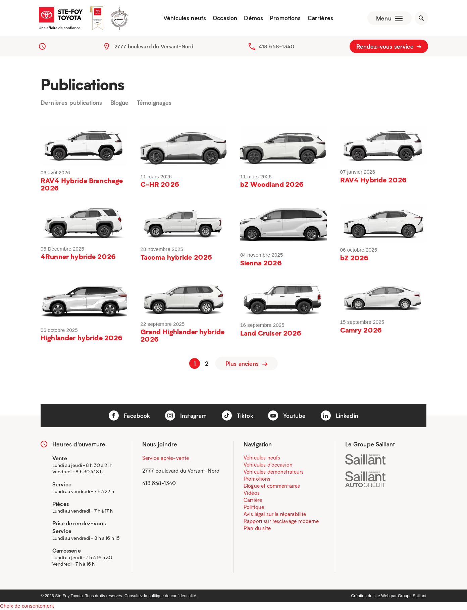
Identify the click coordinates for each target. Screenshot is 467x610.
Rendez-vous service (388, 47)
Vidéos (252, 493)
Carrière (253, 500)
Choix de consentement (27, 606)
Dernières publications (71, 103)
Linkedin (339, 416)
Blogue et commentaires (272, 486)
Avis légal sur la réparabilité (275, 514)
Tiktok (237, 416)
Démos (252, 18)
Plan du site (257, 528)
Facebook (129, 416)
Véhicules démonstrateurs (274, 472)
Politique (254, 507)
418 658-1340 (276, 47)
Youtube (287, 416)
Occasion (224, 18)
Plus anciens (246, 364)
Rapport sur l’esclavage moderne (281, 521)
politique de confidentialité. (172, 596)
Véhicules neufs (184, 18)
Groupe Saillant (412, 596)
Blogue (119, 103)
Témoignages (154, 103)
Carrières (319, 18)
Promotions (284, 18)
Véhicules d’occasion (268, 465)
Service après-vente (165, 458)
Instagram (186, 416)
